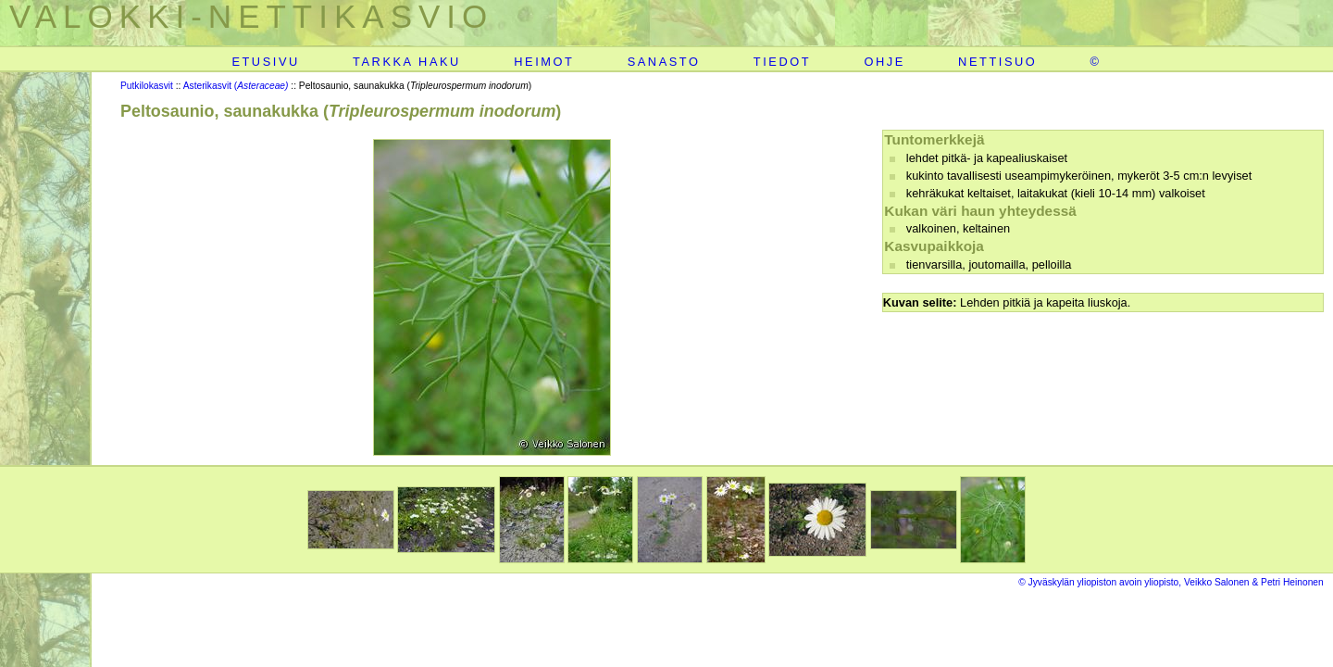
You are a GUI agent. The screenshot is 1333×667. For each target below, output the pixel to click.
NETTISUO (997, 62)
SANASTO (664, 62)
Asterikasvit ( (236, 86)
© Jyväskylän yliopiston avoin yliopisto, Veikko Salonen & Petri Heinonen (1171, 582)
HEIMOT (544, 62)
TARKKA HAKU (407, 62)
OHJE (884, 62)
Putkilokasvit (146, 86)
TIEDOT (782, 62)
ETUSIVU (265, 62)
